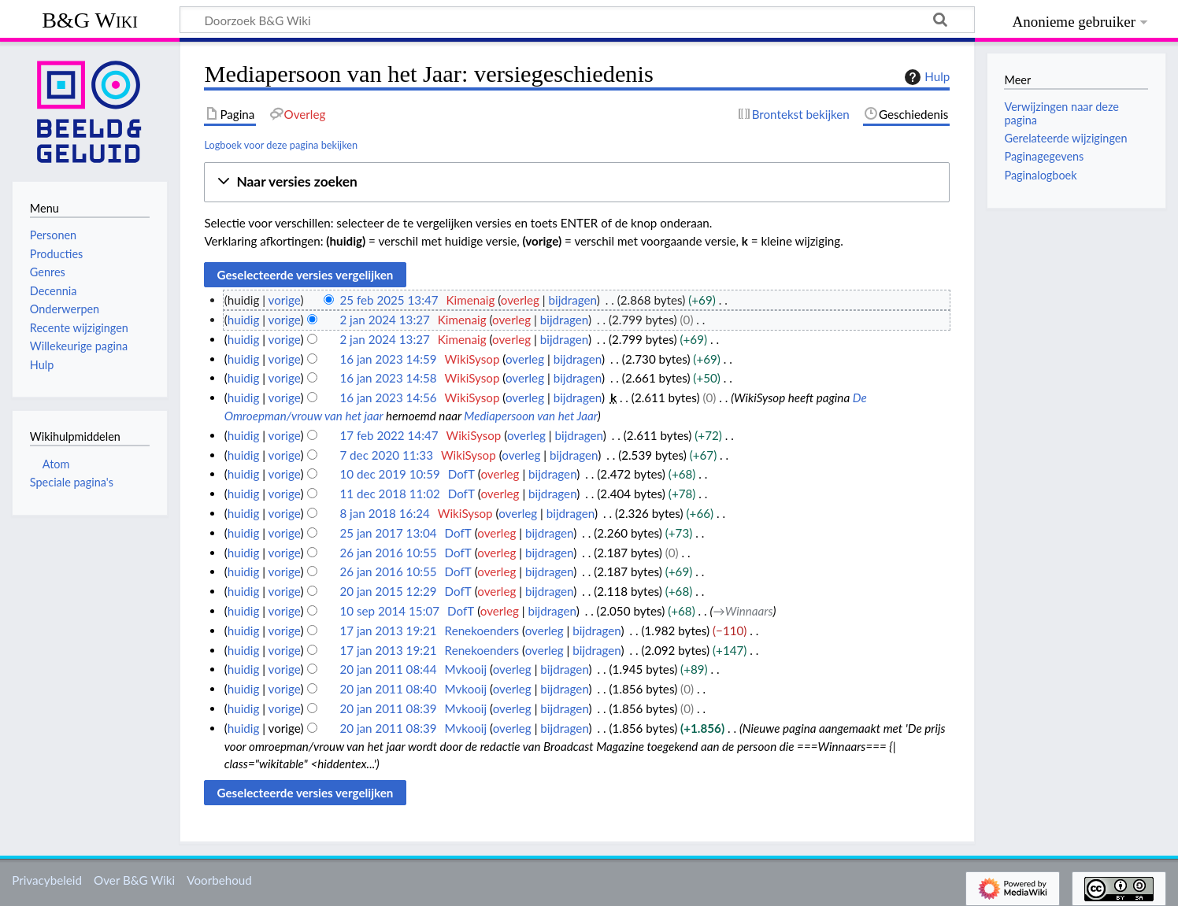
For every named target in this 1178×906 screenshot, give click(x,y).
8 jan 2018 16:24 (384, 513)
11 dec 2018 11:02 (389, 493)
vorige (285, 300)
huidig (244, 319)
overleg (520, 300)
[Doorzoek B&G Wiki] (577, 19)
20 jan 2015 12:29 (387, 591)
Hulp (925, 77)
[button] (576, 182)
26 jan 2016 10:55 (387, 552)
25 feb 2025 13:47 (388, 300)
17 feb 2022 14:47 (388, 435)
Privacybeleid (47, 880)
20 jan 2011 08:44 (387, 669)
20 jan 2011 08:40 (387, 689)
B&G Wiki (90, 20)
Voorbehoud (219, 880)
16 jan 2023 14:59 (387, 359)
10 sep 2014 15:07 (389, 611)
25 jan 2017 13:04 (387, 533)
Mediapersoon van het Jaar (530, 416)
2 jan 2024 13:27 (384, 319)
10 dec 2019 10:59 (389, 474)
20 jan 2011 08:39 (387, 708)
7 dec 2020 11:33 (386, 455)
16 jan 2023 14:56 (387, 397)
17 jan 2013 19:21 (387, 630)
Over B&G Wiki (134, 880)
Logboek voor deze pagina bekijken (280, 145)
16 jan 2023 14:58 (387, 378)
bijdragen (573, 300)
